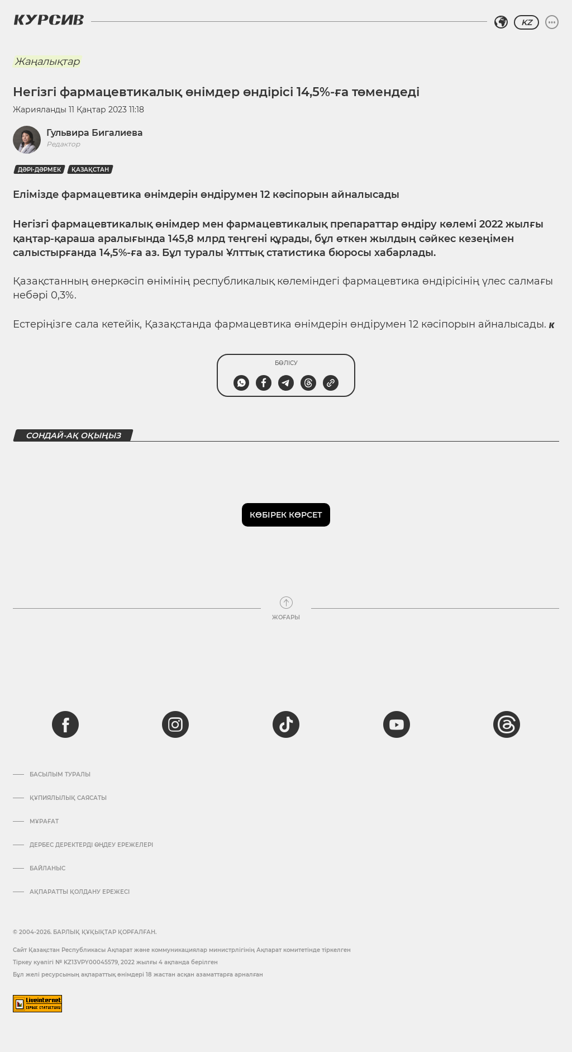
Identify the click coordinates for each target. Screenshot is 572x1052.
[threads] (506, 724)
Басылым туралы (60, 774)
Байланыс (47, 868)
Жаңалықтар (47, 61)
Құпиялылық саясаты (68, 798)
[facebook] (65, 724)
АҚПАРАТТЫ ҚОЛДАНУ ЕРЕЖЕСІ (80, 892)
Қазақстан (90, 169)
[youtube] (396, 724)
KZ (526, 22)
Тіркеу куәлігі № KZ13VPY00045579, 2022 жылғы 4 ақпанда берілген (115, 962)
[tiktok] (286, 724)
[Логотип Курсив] (48, 19)
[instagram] (175, 724)
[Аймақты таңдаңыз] (501, 22)
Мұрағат (44, 821)
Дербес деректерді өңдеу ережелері (91, 845)
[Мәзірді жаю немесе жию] (552, 22)
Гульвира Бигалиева (94, 132)
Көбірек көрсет (286, 515)
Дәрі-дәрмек (39, 169)
